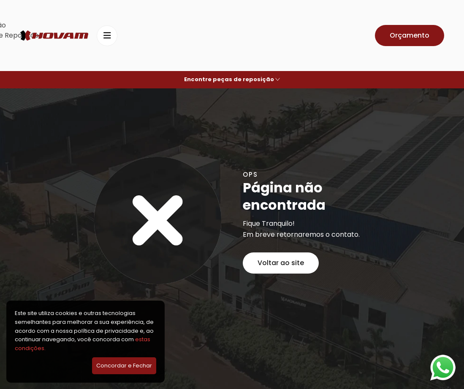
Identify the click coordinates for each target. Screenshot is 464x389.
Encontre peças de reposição (232, 79)
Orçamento (409, 35)
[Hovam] (54, 35)
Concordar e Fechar (124, 366)
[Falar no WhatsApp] (443, 368)
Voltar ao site (281, 263)
